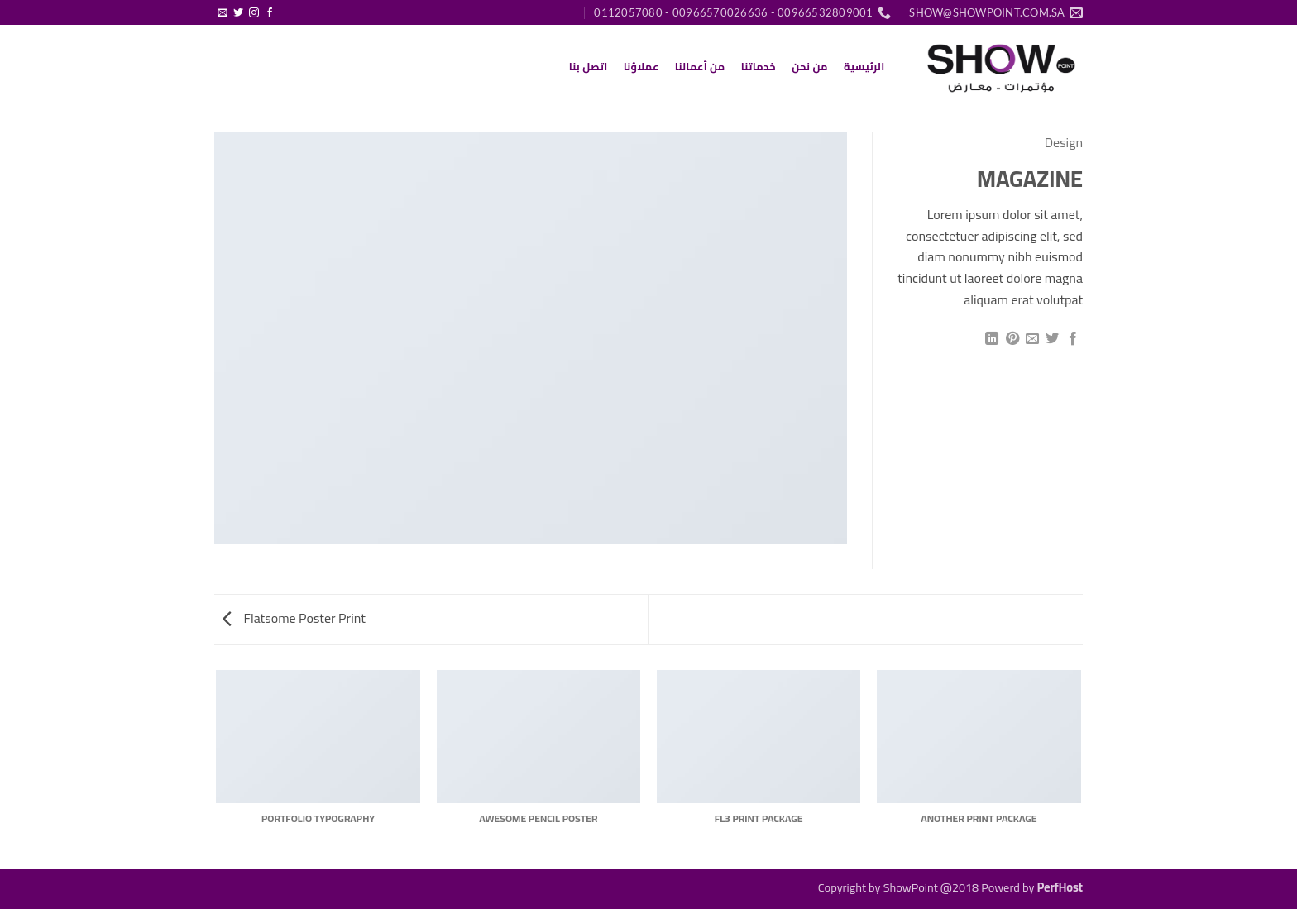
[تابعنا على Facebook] (270, 13)
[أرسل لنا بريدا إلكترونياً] (222, 13)
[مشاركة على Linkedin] (991, 339)
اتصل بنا (588, 66)
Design (1064, 142)
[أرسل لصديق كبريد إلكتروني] (1032, 339)
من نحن (810, 66)
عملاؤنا (641, 66)
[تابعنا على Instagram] (254, 13)
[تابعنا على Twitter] (238, 13)
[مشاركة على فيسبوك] (1072, 339)
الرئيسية (864, 66)
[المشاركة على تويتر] (1052, 339)
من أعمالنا (700, 66)
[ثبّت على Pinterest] (1011, 339)
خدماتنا (758, 66)
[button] (286, 6)
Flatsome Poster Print (294, 617)
